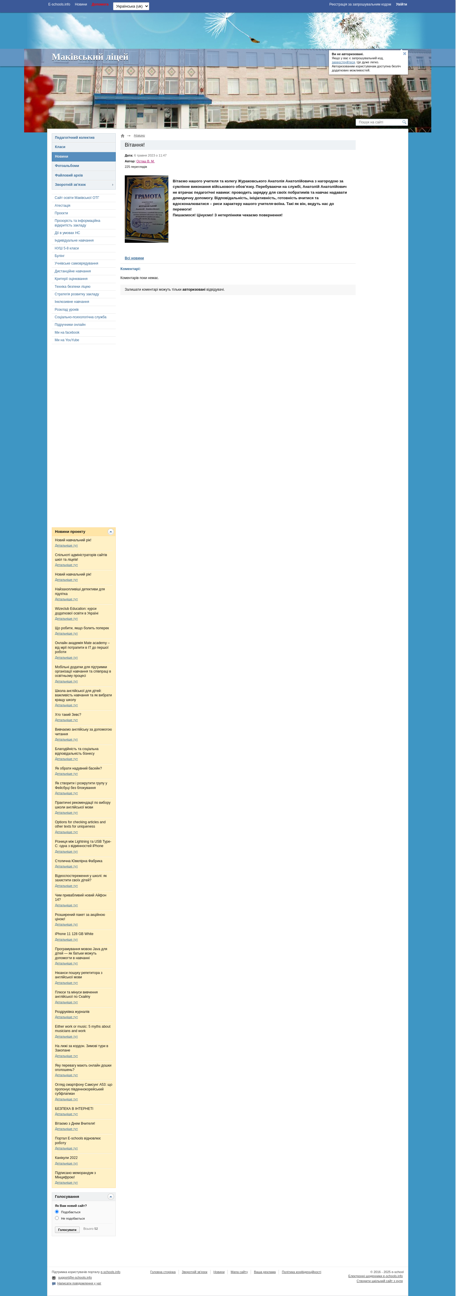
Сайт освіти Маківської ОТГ (77, 198)
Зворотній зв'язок (70, 185)
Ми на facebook (67, 332)
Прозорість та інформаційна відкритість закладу (77, 223)
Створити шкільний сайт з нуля (380, 1281)
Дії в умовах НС (67, 233)
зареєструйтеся (343, 62)
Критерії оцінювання (71, 279)
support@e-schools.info (75, 1277)
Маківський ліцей (90, 56)
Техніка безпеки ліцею (72, 287)
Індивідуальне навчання (74, 240)
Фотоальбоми (67, 166)
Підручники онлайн (70, 325)
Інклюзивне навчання (72, 302)
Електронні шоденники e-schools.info (375, 1276)
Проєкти (61, 213)
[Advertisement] (228, 30)
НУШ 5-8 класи (67, 248)
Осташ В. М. (145, 161)
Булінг (60, 256)
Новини (61, 156)
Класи (60, 147)
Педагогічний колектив (75, 138)
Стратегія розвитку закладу (77, 294)
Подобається (67, 1212)
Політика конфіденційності (301, 1272)
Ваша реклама (265, 1272)
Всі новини (134, 258)
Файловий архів (69, 175)
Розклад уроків (67, 310)
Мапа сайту (239, 1272)
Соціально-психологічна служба (80, 317)
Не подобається (70, 1218)
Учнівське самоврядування (76, 263)
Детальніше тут (66, 545)
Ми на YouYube (67, 340)
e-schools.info (110, 1272)
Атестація (62, 206)
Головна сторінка (163, 1272)
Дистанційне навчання (73, 271)
